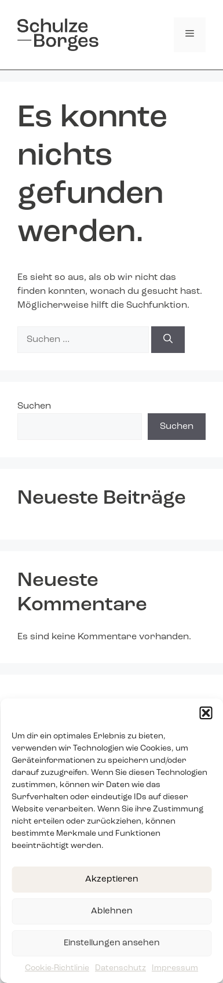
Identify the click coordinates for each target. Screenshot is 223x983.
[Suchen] (168, 339)
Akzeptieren (111, 879)
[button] (205, 713)
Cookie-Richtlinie (57, 968)
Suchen (34, 406)
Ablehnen (112, 911)
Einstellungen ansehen (112, 943)
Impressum (175, 968)
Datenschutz (120, 968)
